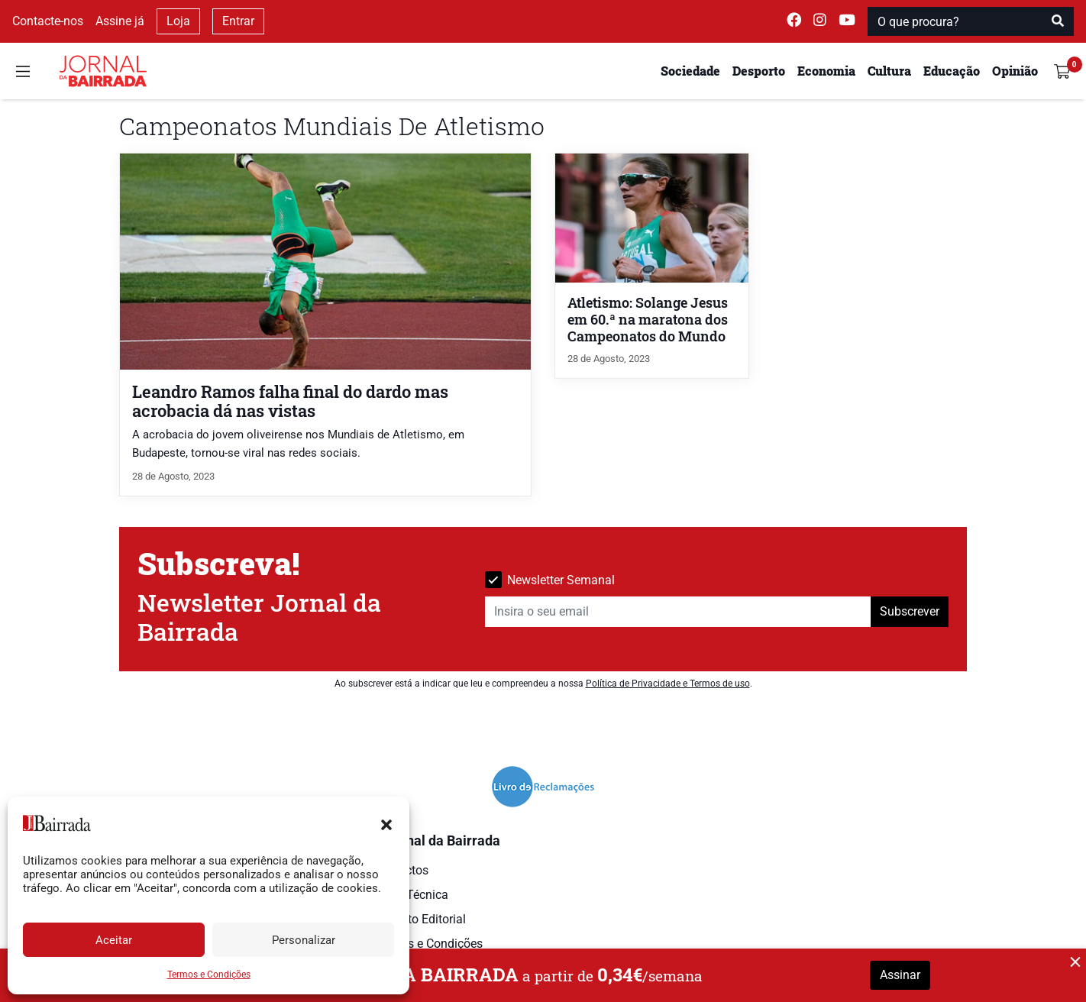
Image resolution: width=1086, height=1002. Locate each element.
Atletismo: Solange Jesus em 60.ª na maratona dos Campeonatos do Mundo (647, 319)
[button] (386, 823)
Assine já (119, 21)
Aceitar (113, 940)
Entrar (238, 21)
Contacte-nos (47, 21)
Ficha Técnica (410, 894)
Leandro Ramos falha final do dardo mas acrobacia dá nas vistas (290, 401)
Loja (178, 21)
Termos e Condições (208, 974)
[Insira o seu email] (678, 611)
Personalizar (303, 940)
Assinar (900, 975)
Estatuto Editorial (419, 919)
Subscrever (909, 611)
